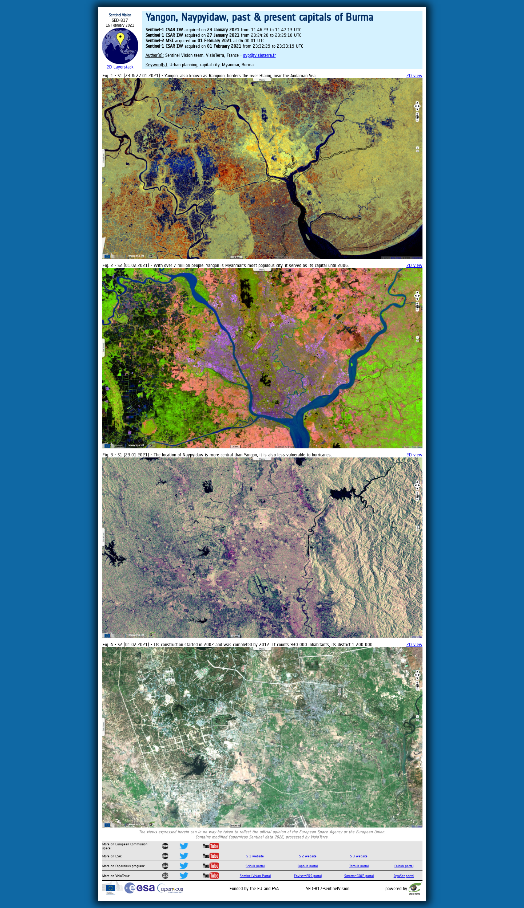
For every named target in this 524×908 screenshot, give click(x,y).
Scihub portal (255, 866)
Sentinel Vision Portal (255, 876)
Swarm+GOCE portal (359, 876)
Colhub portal (403, 866)
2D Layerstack (120, 67)
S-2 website (308, 856)
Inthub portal (359, 866)
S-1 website (255, 856)
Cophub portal (308, 866)
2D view (414, 75)
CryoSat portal (404, 876)
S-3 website (359, 856)
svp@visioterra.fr (259, 55)
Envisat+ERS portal (308, 876)
